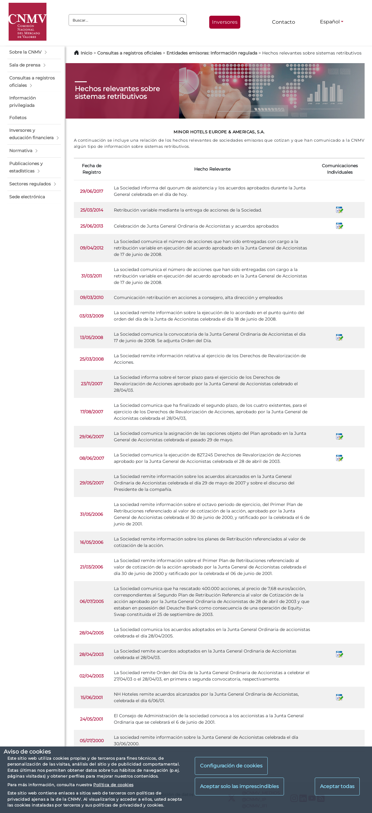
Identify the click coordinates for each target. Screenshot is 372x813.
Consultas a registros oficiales (129, 53)
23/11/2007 (91, 383)
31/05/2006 (91, 514)
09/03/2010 (91, 297)
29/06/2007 (91, 436)
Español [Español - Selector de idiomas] (330, 22)
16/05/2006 (91, 542)
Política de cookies (113, 784)
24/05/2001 (91, 719)
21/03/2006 (91, 567)
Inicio (86, 53)
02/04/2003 (91, 676)
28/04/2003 (91, 654)
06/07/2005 (92, 601)
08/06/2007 (91, 458)
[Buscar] (182, 20)
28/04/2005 (91, 633)
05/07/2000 (92, 740)
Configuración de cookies (231, 766)
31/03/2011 (91, 276)
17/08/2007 (91, 412)
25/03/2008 (92, 359)
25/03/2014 (91, 210)
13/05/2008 (91, 337)
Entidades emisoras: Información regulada (211, 53)
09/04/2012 (91, 248)
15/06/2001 (92, 697)
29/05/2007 (92, 483)
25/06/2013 (91, 226)
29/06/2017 (91, 191)
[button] (34, 52)
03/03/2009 (91, 316)
